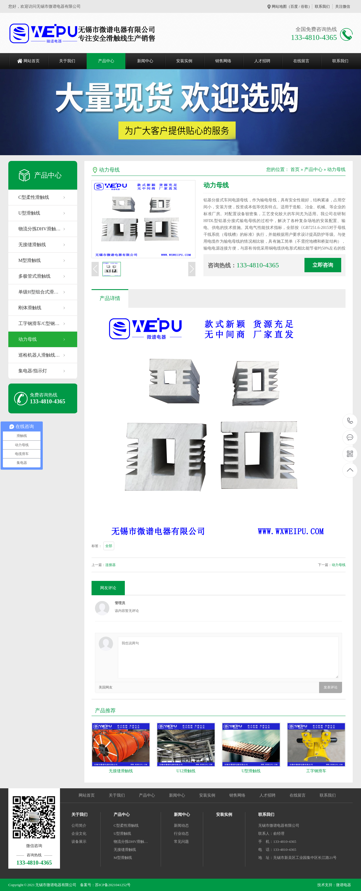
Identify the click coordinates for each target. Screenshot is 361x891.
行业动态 (181, 833)
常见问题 (181, 841)
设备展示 (78, 841)
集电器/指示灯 (32, 370)
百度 (294, 6)
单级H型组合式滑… (38, 291)
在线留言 (301, 61)
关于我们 (67, 61)
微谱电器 (343, 885)
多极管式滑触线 (34, 276)
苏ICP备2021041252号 (113, 885)
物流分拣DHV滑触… (39, 228)
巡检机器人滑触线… (39, 355)
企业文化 (78, 833)
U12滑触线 (185, 771)
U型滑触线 (29, 213)
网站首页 (32, 61)
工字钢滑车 (316, 771)
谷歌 (304, 6)
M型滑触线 (29, 260)
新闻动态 (181, 825)
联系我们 (322, 6)
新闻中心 (145, 61)
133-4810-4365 (350, 421)
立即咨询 (323, 265)
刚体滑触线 (29, 307)
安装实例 (184, 61)
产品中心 (106, 61)
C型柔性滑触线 (33, 197)
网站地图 (279, 6)
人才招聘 (262, 61)
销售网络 (223, 61)
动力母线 (27, 339)
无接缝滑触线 (32, 244)
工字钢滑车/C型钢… (38, 323)
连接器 (110, 565)
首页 (295, 169)
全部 (108, 546)
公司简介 (78, 825)
